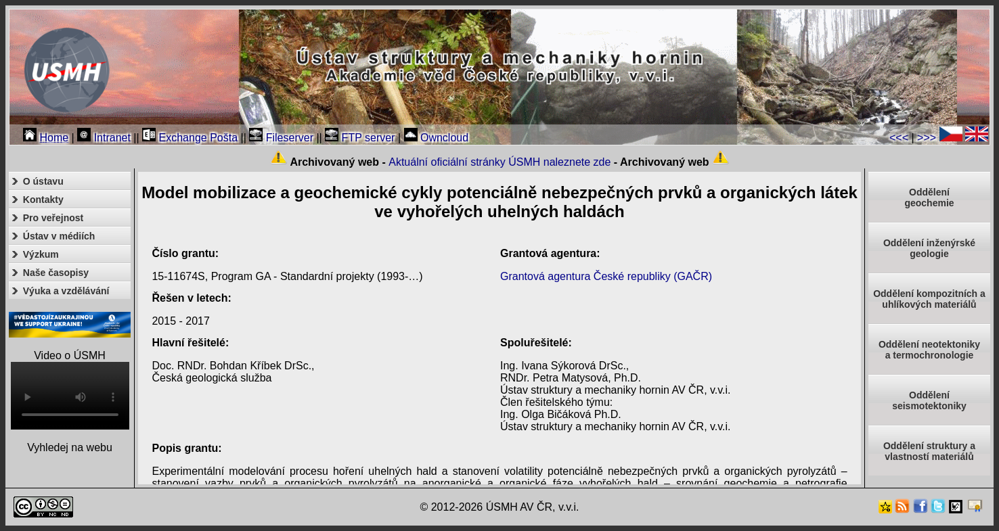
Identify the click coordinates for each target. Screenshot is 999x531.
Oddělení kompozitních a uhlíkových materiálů (929, 299)
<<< (898, 137)
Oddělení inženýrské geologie (929, 248)
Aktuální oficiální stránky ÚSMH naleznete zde (499, 162)
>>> (926, 137)
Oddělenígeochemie (929, 197)
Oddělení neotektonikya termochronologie (929, 350)
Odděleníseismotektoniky (929, 400)
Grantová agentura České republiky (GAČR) (606, 276)
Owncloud (436, 137)
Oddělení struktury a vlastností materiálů (929, 451)
